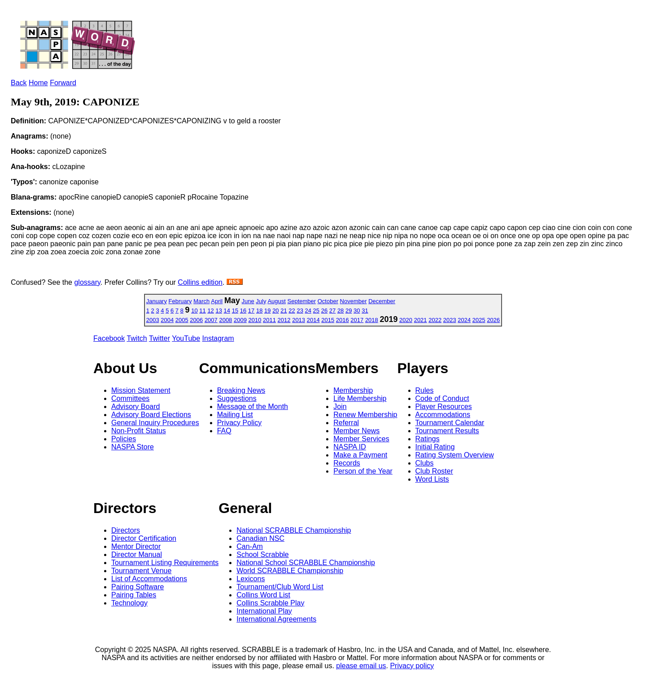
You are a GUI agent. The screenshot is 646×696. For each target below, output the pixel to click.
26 (324, 310)
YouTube (186, 338)
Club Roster (434, 471)
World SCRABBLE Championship (289, 570)
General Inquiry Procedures (155, 422)
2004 (167, 320)
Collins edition (200, 282)
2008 (225, 320)
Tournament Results (447, 431)
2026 (493, 320)
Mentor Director (136, 546)
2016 (342, 320)
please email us (361, 666)
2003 (152, 320)
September (302, 301)
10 (194, 310)
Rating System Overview (454, 455)
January (156, 301)
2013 (298, 320)
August (276, 301)
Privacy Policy (239, 422)
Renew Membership (365, 414)
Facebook (109, 338)
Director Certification (143, 538)
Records (346, 463)
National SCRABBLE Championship (293, 530)
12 (210, 310)
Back (19, 83)
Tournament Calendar (449, 422)
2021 (420, 320)
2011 (269, 320)
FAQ (224, 431)
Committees (130, 398)
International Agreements (276, 619)
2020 (405, 320)
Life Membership (359, 398)
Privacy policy (412, 666)
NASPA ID (349, 447)
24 (308, 310)
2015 (327, 320)
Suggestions (237, 398)
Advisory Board (135, 406)
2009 (240, 320)
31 (365, 310)
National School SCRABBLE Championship (305, 562)
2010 (255, 320)
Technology (129, 603)
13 (218, 310)
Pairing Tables (133, 595)
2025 (478, 320)
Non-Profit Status (138, 431)
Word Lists (432, 479)
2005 (181, 320)
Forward (63, 83)
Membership (353, 390)
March (201, 301)
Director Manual (136, 554)
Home (38, 83)
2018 (371, 320)
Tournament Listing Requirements (164, 562)
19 (267, 310)
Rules (424, 390)
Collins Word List (263, 595)
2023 (449, 320)
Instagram (218, 338)
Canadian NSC (260, 538)
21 (283, 310)
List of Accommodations (149, 579)
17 (251, 310)
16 (243, 310)
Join (339, 406)
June (248, 301)
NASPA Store (132, 447)
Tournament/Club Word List (279, 587)
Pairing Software (137, 587)
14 (227, 310)
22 (291, 310)
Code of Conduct (442, 398)
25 (316, 310)
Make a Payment (360, 455)
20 (275, 310)
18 (259, 310)
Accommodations (443, 414)
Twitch (137, 338)
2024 (464, 320)
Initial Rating (435, 447)
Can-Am (249, 546)
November (353, 301)
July (261, 301)
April (217, 301)
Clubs (424, 463)
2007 (211, 320)
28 (340, 310)
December (381, 301)
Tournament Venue (141, 570)
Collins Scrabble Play (270, 603)
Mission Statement (140, 390)
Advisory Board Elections (151, 414)
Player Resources (443, 406)
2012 (284, 320)
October (328, 301)
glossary (87, 282)
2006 (196, 320)
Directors (125, 530)
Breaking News (241, 390)
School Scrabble (262, 554)
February (180, 301)
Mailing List (235, 414)
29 (348, 310)
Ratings (427, 439)
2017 (356, 320)
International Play (264, 611)
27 (332, 310)
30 (357, 310)
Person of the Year (363, 471)
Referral (346, 422)
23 (300, 310)
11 (202, 310)
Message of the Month (252, 406)
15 (235, 310)
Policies (123, 439)
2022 (434, 320)
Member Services (361, 439)
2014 (313, 320)
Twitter (159, 338)
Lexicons (250, 579)
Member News (356, 431)
